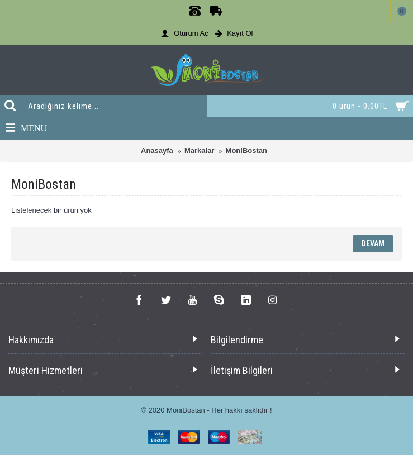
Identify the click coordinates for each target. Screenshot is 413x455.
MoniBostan (246, 150)
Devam (373, 243)
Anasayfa (157, 150)
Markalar (199, 150)
